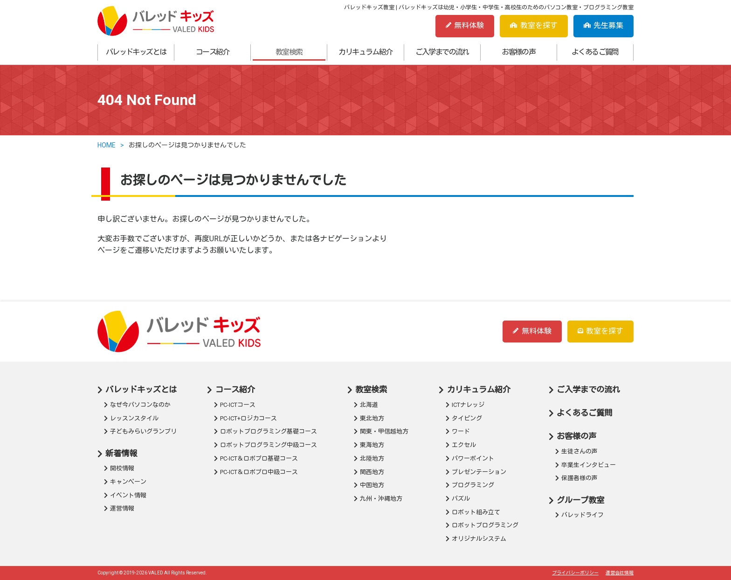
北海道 (369, 404)
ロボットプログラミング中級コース (268, 444)
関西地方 (372, 471)
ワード (461, 431)
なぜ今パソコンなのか (140, 404)
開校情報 (122, 468)
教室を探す (533, 25)
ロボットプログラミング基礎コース (268, 431)
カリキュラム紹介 (365, 52)
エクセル (464, 444)
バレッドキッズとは (136, 52)
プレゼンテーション (479, 471)
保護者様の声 (579, 478)
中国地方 (372, 485)
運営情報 (122, 508)
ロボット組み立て (476, 512)
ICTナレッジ (468, 404)
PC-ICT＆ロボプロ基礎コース (259, 458)
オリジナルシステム (479, 538)
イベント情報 (128, 495)
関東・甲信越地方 (384, 431)
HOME (106, 145)
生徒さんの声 (579, 451)
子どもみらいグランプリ (143, 431)
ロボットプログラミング (485, 525)
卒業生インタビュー (588, 464)
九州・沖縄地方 (381, 498)
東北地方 (372, 418)
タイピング (467, 418)
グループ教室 (580, 500)
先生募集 (603, 25)
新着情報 (121, 453)
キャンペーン (128, 481)
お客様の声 (518, 52)
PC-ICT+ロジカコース (248, 418)
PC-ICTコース (237, 404)
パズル (461, 498)
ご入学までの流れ (442, 52)
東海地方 (372, 444)
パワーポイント (473, 458)
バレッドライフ (582, 514)
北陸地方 (372, 458)
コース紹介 (212, 52)
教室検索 (289, 52)
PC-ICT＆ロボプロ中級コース (259, 471)
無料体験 (465, 25)
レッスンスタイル (134, 418)
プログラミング (473, 485)
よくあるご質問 (595, 52)
